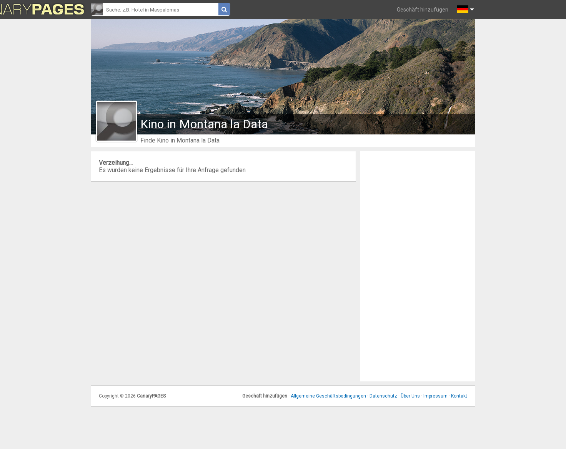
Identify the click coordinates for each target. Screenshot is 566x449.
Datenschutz (383, 396)
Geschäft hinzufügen (422, 10)
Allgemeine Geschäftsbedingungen (328, 396)
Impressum (435, 396)
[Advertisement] (417, 266)
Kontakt (459, 396)
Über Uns (410, 396)
